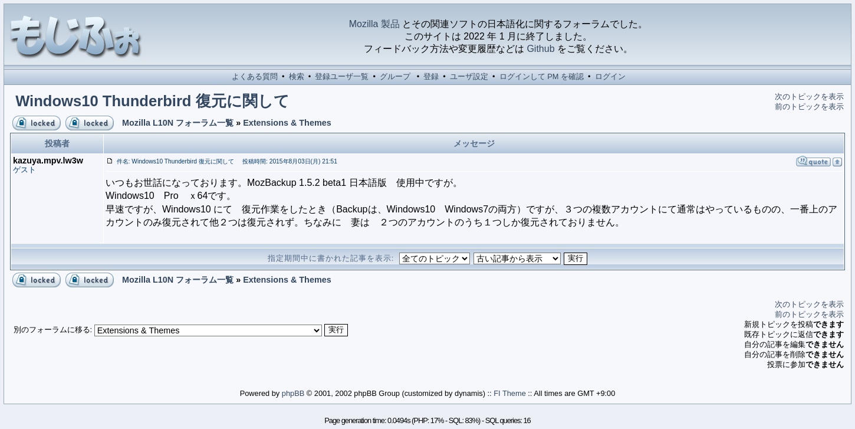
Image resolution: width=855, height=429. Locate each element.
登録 (431, 76)
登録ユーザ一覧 (342, 76)
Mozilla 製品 (374, 24)
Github (540, 49)
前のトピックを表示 (809, 106)
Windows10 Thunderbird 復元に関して (152, 101)
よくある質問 (255, 76)
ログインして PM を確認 (541, 76)
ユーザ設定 (469, 76)
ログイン (610, 76)
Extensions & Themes (287, 122)
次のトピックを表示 (809, 96)
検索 (296, 76)
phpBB (293, 393)
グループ (395, 76)
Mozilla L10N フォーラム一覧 (178, 122)
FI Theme (510, 393)
